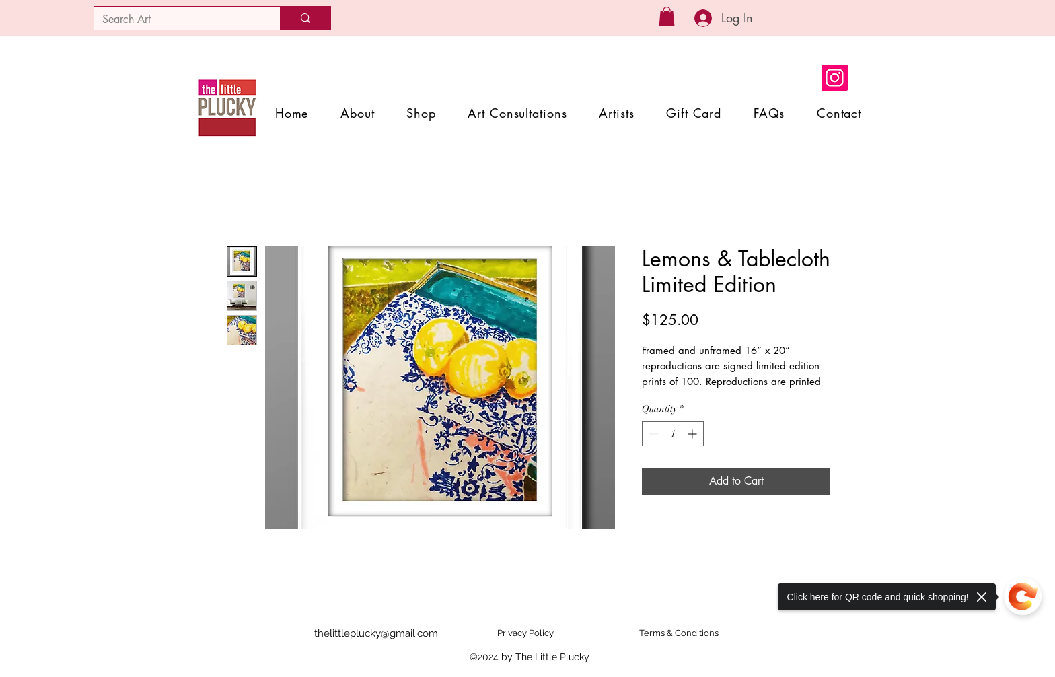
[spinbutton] (673, 434)
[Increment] (693, 434)
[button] (667, 16)
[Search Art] (177, 19)
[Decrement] (652, 434)
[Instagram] (835, 78)
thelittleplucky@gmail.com (376, 633)
